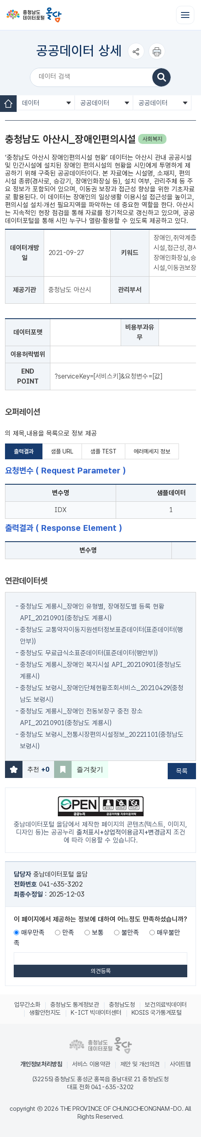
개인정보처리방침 (41, 1064)
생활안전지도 (44, 1012)
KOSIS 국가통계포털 (157, 1012)
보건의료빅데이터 (166, 1004)
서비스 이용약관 (91, 1064)
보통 (98, 932)
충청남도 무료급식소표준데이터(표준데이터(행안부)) (89, 653)
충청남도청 (122, 1004)
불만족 (130, 932)
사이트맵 (180, 1064)
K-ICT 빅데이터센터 (96, 1012)
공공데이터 (94, 103)
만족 (68, 932)
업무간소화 (27, 1004)
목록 (182, 771)
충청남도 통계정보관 (74, 1004)
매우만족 (33, 932)
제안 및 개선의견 (140, 1064)
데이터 (31, 103)
